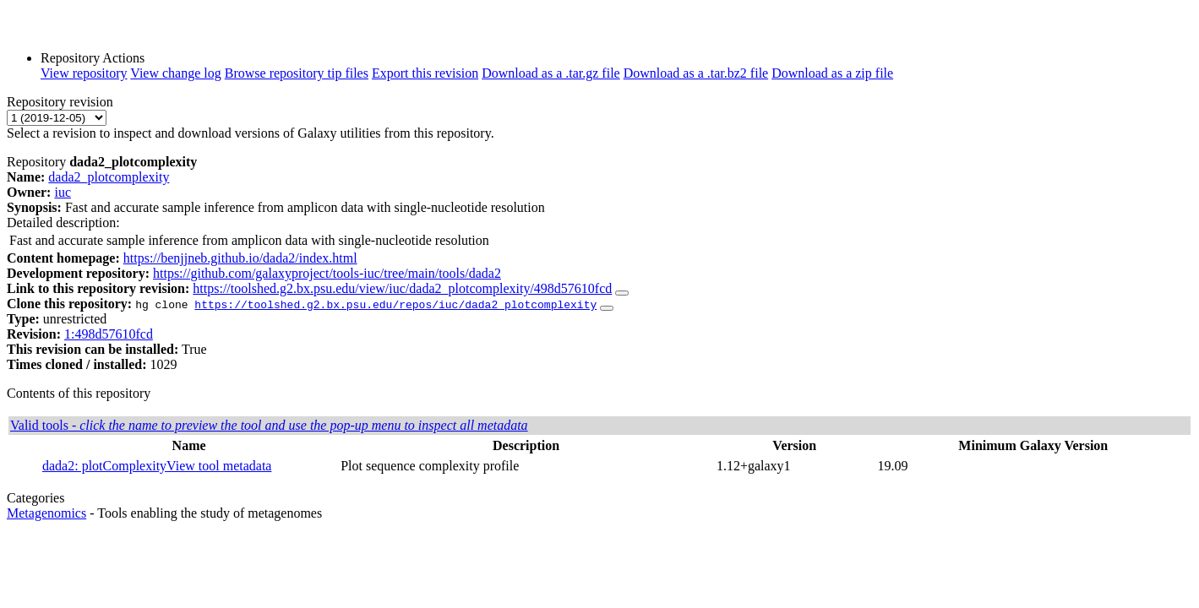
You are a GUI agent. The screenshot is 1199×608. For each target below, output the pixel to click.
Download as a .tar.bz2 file (696, 73)
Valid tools (269, 425)
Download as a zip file (832, 73)
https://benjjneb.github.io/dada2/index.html (240, 258)
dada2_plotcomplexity (108, 177)
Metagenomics (46, 513)
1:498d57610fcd (108, 334)
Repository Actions (92, 58)
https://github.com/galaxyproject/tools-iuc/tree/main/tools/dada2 (327, 273)
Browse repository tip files (296, 73)
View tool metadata (218, 466)
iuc (62, 192)
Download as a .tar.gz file (551, 73)
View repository (84, 73)
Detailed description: (63, 222)
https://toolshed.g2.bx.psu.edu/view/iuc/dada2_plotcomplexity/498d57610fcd (402, 288)
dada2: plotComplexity (104, 466)
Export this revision (425, 73)
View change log (175, 73)
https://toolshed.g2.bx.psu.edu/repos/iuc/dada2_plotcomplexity (395, 304)
